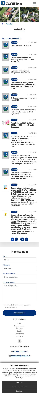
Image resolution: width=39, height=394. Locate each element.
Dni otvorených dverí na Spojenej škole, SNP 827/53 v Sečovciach (22, 59)
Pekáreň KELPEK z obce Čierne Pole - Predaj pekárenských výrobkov (23, 112)
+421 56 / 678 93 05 (20, 351)
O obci (19, 323)
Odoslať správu (19, 313)
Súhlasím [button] (19, 382)
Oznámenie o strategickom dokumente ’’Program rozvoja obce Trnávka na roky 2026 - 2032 (23, 86)
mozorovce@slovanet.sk (20, 356)
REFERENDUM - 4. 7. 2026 (21, 46)
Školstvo (19, 328)
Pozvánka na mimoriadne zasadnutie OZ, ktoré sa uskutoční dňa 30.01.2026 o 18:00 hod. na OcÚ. (22, 176)
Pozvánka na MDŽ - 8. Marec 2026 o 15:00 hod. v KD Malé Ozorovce (22, 125)
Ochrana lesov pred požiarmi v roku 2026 (23, 99)
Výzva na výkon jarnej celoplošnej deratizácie (20, 72)
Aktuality (9, 24)
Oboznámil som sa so (18, 306)
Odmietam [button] (19, 391)
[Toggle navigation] (34, 3)
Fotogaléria (19, 334)
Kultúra (19, 331)
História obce (19, 326)
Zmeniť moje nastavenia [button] (19, 387)
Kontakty (19, 336)
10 (22, 239)
